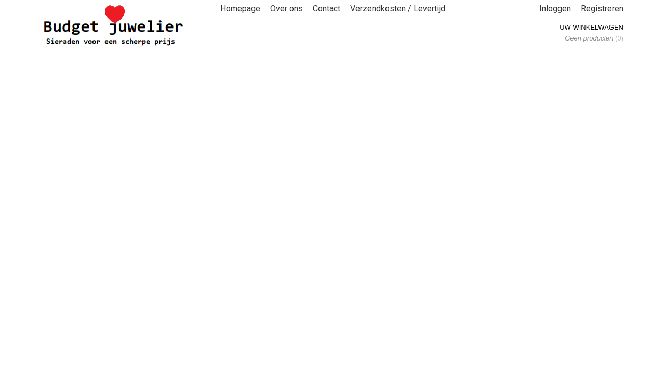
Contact (326, 9)
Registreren (602, 9)
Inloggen (555, 9)
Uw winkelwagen (591, 27)
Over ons (286, 9)
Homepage (240, 9)
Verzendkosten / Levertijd (397, 9)
